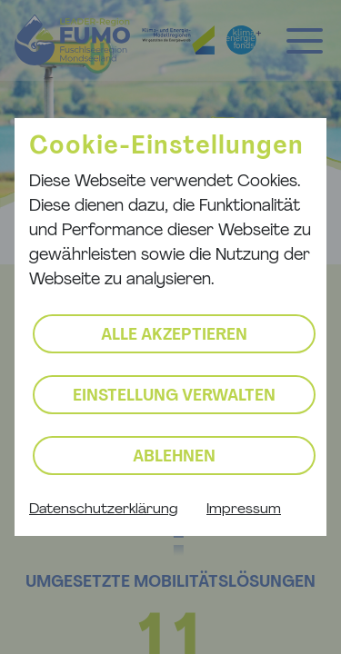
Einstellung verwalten (174, 396)
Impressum (243, 509)
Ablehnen (174, 457)
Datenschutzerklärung (103, 509)
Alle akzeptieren (174, 335)
